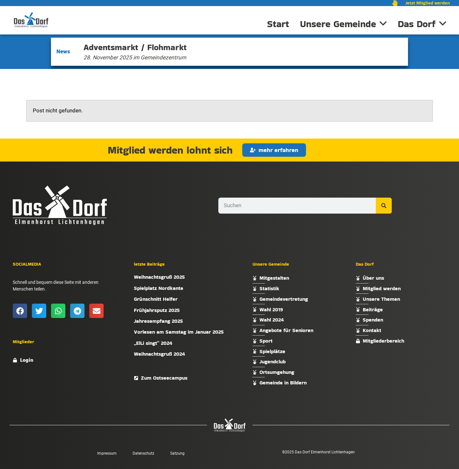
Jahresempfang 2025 (158, 321)
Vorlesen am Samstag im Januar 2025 (179, 332)
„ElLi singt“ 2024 (153, 343)
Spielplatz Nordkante (158, 288)
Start (278, 24)
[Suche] (384, 206)
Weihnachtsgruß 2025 (159, 277)
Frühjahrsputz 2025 (157, 310)
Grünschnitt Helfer (156, 299)
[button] (20, 311)
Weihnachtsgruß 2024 (159, 354)
